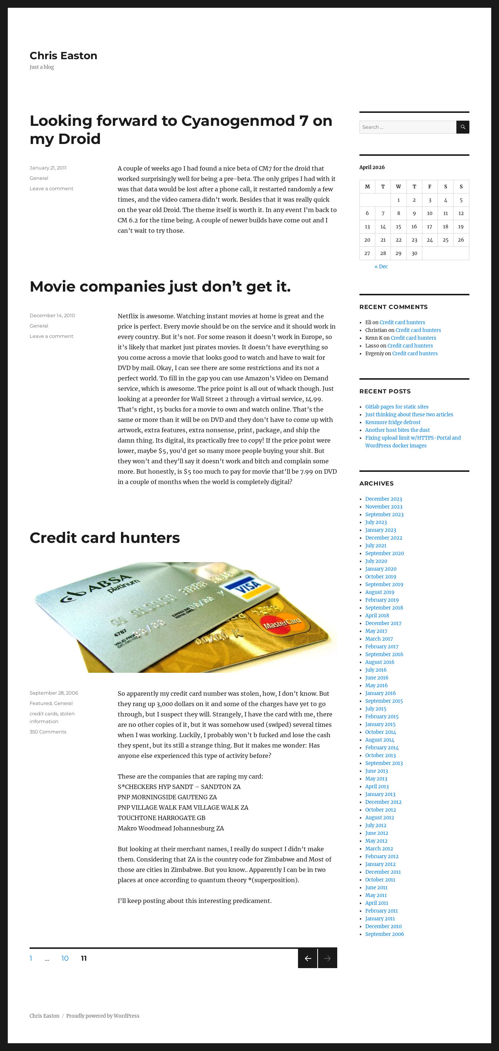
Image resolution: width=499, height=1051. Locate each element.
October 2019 (380, 577)
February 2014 (382, 748)
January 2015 (380, 724)
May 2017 (376, 631)
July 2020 (376, 561)
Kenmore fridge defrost (393, 422)
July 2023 (376, 522)
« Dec (381, 266)
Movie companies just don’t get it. (160, 286)
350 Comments (48, 732)
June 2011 (376, 887)
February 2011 (381, 911)
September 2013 (384, 763)
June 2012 (376, 833)
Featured (41, 703)
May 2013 (376, 779)
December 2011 (383, 872)
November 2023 (383, 507)
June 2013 (376, 771)
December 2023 (383, 499)
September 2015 (384, 701)
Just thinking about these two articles (409, 415)
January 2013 (380, 794)
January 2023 (380, 530)
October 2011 (380, 880)
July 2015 (375, 709)
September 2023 (384, 514)
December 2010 (383, 926)
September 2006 (384, 934)
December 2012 (383, 802)
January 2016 (380, 693)
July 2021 (375, 546)
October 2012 (380, 810)
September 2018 (384, 608)
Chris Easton (63, 55)
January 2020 (380, 569)
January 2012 (380, 864)
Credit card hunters (105, 537)
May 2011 (376, 895)
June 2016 (377, 678)
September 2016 (384, 654)
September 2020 (384, 553)
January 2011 (380, 919)
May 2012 (376, 841)
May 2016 (376, 685)
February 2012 (382, 856)
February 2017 (382, 647)
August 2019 (380, 592)
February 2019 (382, 600)
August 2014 (379, 740)
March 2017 (379, 639)
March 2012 (379, 849)
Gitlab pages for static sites (397, 407)
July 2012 (375, 825)
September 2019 (384, 584)
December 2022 (383, 538)
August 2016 (380, 662)
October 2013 (380, 755)
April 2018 (377, 615)
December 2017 (383, 623)
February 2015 (382, 716)
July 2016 (376, 670)
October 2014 (380, 732)
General (39, 178)
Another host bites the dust (397, 430)
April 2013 (377, 786)
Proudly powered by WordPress (103, 1016)
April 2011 (376, 903)
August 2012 (379, 818)
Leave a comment (51, 188)
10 (67, 958)
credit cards (44, 713)
